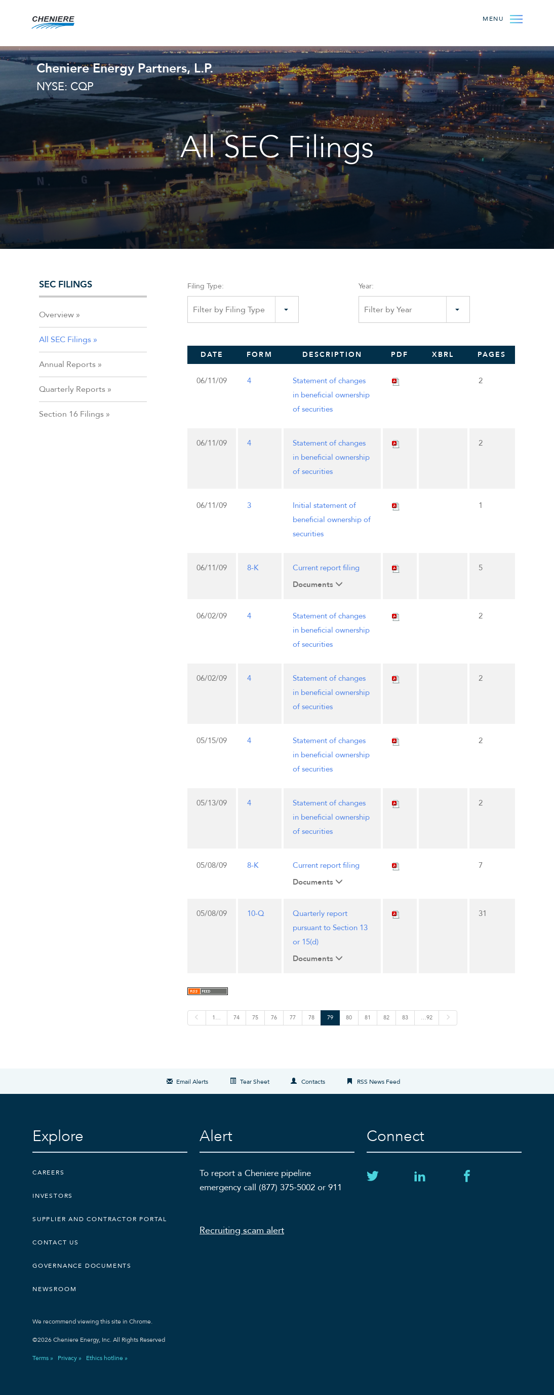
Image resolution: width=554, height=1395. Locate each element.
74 (236, 1017)
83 (405, 1017)
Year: (366, 286)
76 (274, 1017)
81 (368, 1017)
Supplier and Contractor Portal (99, 1219)
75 (255, 1017)
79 (330, 1017)
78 (311, 1017)
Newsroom (54, 1289)
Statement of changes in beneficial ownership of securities (331, 395)
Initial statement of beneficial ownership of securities (332, 519)
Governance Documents (82, 1266)
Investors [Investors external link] (52, 1196)
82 (386, 1017)
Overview (56, 314)
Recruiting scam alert (242, 1230)
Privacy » (70, 1358)
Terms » (42, 1358)
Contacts (313, 1082)
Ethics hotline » (107, 1358)
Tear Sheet (254, 1082)
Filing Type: (205, 286)
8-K (252, 568)
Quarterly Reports (72, 389)
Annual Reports (67, 364)
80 (349, 1017)
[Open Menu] (502, 18)
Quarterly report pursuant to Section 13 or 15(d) (330, 927)
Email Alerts (192, 1082)
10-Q (255, 913)
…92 (426, 1017)
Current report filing (326, 568)
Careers (48, 1172)
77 (293, 1017)
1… (216, 1017)
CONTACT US (55, 1242)
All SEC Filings (65, 339)
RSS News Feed (378, 1082)
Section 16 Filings (71, 414)
